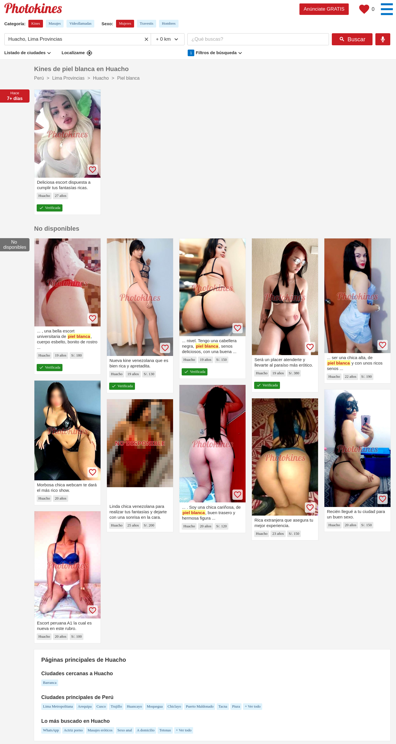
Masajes (55, 23)
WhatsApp (51, 730)
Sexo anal (124, 730)
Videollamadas (80, 23)
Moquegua (155, 706)
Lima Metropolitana (58, 706)
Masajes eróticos (100, 730)
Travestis (146, 23)
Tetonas (165, 730)
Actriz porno (73, 730)
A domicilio (146, 730)
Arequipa (84, 706)
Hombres (169, 23)
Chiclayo (174, 706)
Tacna (222, 706)
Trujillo (116, 706)
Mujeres (125, 23)
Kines (35, 23)
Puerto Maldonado (199, 706)
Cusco (101, 706)
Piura (236, 706)
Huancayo (134, 706)
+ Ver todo (252, 706)
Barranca (49, 682)
